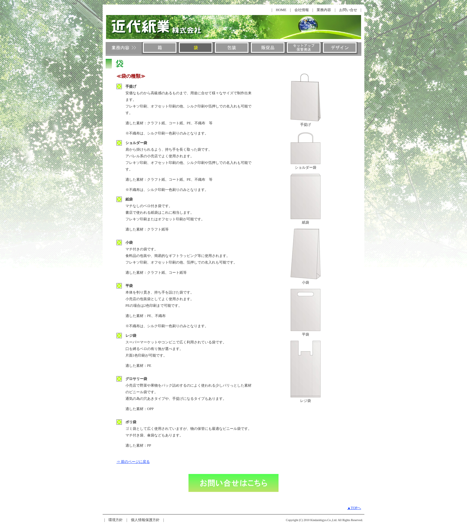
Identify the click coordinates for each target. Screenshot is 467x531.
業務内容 (324, 10)
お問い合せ (348, 10)
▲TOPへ (354, 508)
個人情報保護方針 (145, 520)
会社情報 (301, 10)
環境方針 (115, 520)
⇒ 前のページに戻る (133, 462)
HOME (281, 10)
